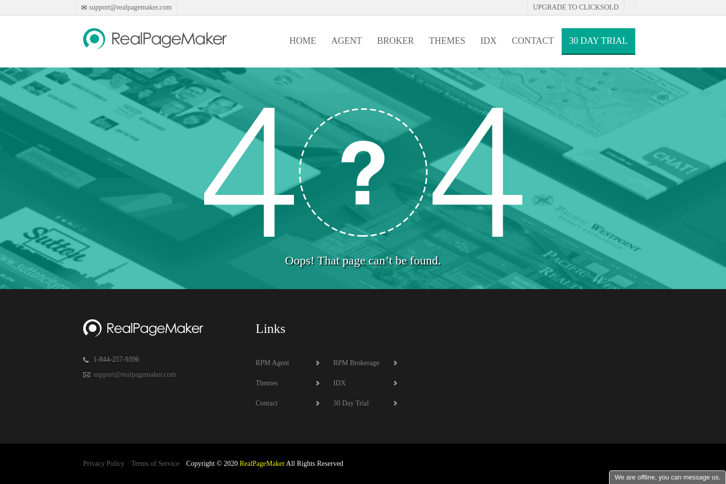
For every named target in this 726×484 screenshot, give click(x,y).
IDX (488, 41)
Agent (346, 41)
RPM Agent (272, 363)
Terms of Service (155, 463)
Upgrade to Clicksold (576, 7)
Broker (395, 41)
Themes (447, 41)
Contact (533, 41)
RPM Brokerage (356, 363)
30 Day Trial (598, 41)
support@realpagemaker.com (129, 7)
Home (302, 41)
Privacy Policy (104, 463)
